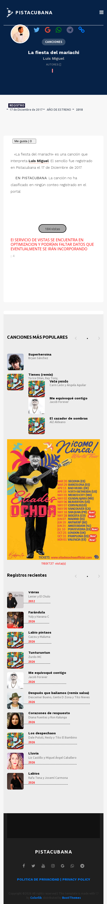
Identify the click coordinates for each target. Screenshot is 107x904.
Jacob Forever (59, 401)
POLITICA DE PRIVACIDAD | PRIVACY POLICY (53, 879)
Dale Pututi (35, 737)
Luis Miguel (53, 58)
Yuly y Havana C (38, 616)
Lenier (32, 596)
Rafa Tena (35, 777)
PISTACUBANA (34, 12)
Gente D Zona (62, 697)
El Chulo (44, 596)
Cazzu (32, 636)
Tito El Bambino (66, 737)
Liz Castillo (35, 757)
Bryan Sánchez (38, 358)
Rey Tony (51, 378)
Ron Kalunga (58, 717)
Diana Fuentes (37, 717)
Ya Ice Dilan (36, 378)
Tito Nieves (82, 697)
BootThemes (71, 897)
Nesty (48, 737)
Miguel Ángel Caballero (61, 757)
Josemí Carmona (56, 777)
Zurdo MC (35, 656)
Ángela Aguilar (76, 385)
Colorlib (36, 897)
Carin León (57, 385)
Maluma (45, 636)
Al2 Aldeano (58, 422)
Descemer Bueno (39, 697)
